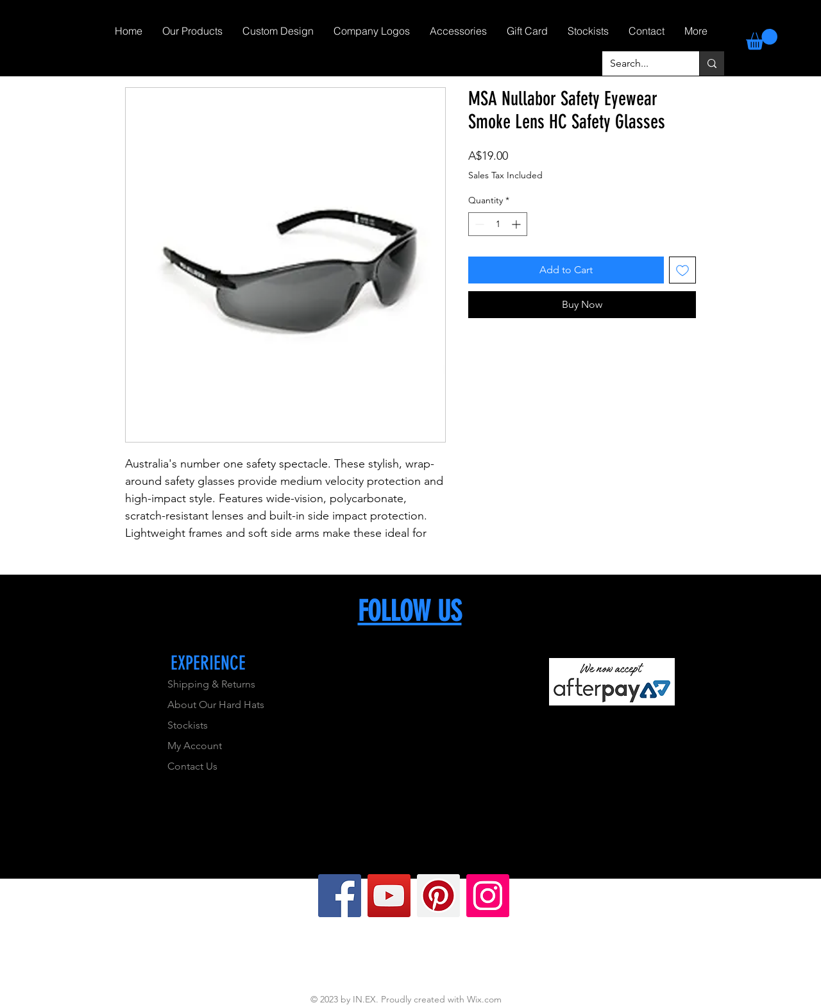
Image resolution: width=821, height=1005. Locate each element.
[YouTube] (389, 895)
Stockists (187, 725)
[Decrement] (478, 224)
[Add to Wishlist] (682, 270)
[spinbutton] (497, 224)
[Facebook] (339, 895)
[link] (761, 39)
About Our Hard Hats (215, 704)
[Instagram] (487, 895)
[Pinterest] (438, 895)
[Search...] (641, 63)
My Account (194, 745)
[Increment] (517, 224)
